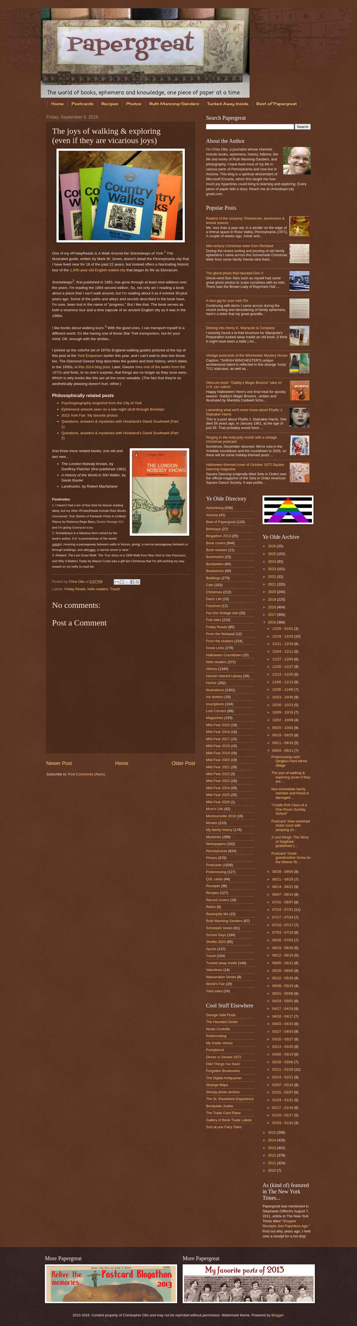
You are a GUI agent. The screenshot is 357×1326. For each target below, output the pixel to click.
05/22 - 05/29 (283, 978)
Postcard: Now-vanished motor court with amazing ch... (290, 825)
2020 (272, 592)
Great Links (215, 648)
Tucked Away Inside (227, 103)
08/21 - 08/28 (283, 879)
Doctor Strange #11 (110, 521)
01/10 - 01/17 (283, 1115)
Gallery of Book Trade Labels (229, 1120)
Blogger (277, 1315)
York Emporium (89, 356)
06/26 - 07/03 (283, 940)
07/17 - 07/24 (283, 917)
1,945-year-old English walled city (97, 270)
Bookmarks (215, 557)
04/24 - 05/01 (283, 1001)
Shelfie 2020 (216, 942)
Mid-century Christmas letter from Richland (239, 246)
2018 (272, 607)
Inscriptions (215, 704)
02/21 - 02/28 (283, 1069)
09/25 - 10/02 (283, 728)
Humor (211, 683)
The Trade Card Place (223, 1113)
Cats (209, 585)
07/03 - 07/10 (283, 932)
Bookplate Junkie (219, 1106)
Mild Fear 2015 (218, 725)
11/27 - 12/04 (283, 659)
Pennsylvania (216, 851)
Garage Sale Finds (221, 1015)
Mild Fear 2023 (218, 781)
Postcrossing (216, 872)
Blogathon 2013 (218, 536)
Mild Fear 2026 (218, 802)
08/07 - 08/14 (283, 894)
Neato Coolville (218, 1029)
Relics (211, 907)
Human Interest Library (224, 676)
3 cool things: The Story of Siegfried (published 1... (290, 841)
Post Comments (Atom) (86, 774)
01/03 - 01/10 (283, 1123)
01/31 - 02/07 (283, 1092)
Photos (133, 103)
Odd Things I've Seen (223, 1064)
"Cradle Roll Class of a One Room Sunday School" (289, 809)
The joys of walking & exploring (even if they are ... (290, 777)
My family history (219, 830)
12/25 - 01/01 (283, 629)
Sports (211, 949)
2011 (272, 1163)
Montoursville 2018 (221, 816)
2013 (272, 1148)
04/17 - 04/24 (283, 1009)
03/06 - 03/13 (283, 1054)
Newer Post (59, 763)
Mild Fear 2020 (218, 760)
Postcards (82, 103)
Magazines (214, 718)
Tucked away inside (221, 963)
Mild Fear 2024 (218, 788)
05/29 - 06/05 (283, 971)
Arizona (212, 515)
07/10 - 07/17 (283, 925)
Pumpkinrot (215, 1050)
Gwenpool (79, 527)
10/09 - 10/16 (283, 712)
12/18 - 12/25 (283, 636)
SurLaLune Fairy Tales (224, 1127)
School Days (216, 935)
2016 (272, 622)
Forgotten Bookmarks (223, 1071)
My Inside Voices (219, 1043)
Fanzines (213, 606)
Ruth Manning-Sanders (174, 103)
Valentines (214, 970)
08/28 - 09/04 (283, 872)
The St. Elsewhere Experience (230, 1099)
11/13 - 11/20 (283, 674)
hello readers (98, 589)
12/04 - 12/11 (283, 651)
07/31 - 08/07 (283, 902)
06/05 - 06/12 (283, 963)
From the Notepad (220, 634)
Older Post (183, 763)
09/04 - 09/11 (283, 750)
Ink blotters (214, 697)
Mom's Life (214, 809)
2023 (272, 569)
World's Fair (215, 984)
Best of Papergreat (276, 103)
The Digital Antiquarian (224, 1078)
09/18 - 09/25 (283, 735)
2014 (272, 1140)
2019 (272, 599)
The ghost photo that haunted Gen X (234, 273)
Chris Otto (77, 581)
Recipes (109, 103)
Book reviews (216, 550)
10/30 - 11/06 (283, 689)
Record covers (217, 900)
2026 (272, 546)
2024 (272, 561)
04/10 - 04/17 (283, 1016)
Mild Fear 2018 (218, 746)
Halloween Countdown (224, 655)
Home (57, 103)
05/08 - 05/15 (283, 986)
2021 (272, 584)
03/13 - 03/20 (283, 1047)
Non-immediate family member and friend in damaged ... (290, 793)
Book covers (216, 543)
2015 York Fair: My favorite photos (89, 415)
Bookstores (215, 571)
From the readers (219, 641)
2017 (272, 615)
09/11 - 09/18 (283, 743)
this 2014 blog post (94, 367)
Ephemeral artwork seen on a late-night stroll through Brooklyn (112, 409)
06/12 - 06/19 (283, 955)
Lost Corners (216, 711)
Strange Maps (217, 1085)
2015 (272, 1132)
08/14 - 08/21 (283, 887)
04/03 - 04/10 (283, 1024)
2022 (272, 577)
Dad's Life (214, 599)
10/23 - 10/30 (283, 697)
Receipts (213, 886)
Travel (115, 589)
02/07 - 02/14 (283, 1085)
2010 (272, 1170)
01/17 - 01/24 (283, 1108)
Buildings (213, 578)
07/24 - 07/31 (283, 909)
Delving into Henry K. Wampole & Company (240, 328)
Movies (211, 823)
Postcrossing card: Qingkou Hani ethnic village (289, 761)
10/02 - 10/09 (283, 720)
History (211, 669)
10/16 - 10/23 (283, 705)
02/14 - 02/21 (283, 1077)
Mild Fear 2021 (218, 767)
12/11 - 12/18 (283, 644)
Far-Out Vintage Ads (222, 613)
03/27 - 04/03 (283, 1031)
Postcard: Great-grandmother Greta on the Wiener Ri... (290, 857)
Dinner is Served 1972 (223, 1057)
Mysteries (213, 837)
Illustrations (215, 690)
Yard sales (214, 991)
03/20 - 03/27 (283, 1039)
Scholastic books (219, 928)
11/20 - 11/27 (283, 667)
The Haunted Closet (222, 1022)
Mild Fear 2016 (218, 732)
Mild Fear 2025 (218, 795)
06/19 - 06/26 (283, 948)
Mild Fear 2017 (218, 739)
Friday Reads (75, 589)
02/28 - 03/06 (283, 1062)
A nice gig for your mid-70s (227, 301)
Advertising (215, 508)
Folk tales (213, 620)
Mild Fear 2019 (218, 753)
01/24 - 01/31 (283, 1100)
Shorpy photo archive (223, 1092)
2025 (272, 554)
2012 (272, 1155)
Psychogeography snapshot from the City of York (101, 403)
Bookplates (215, 564)
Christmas (214, 592)
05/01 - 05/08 (283, 993)
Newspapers (216, 844)
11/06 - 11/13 (283, 682)
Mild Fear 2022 (218, 774)
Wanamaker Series (221, 977)
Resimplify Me (217, 914)
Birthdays (213, 529)
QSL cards (214, 879)
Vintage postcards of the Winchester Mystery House (247, 355)
